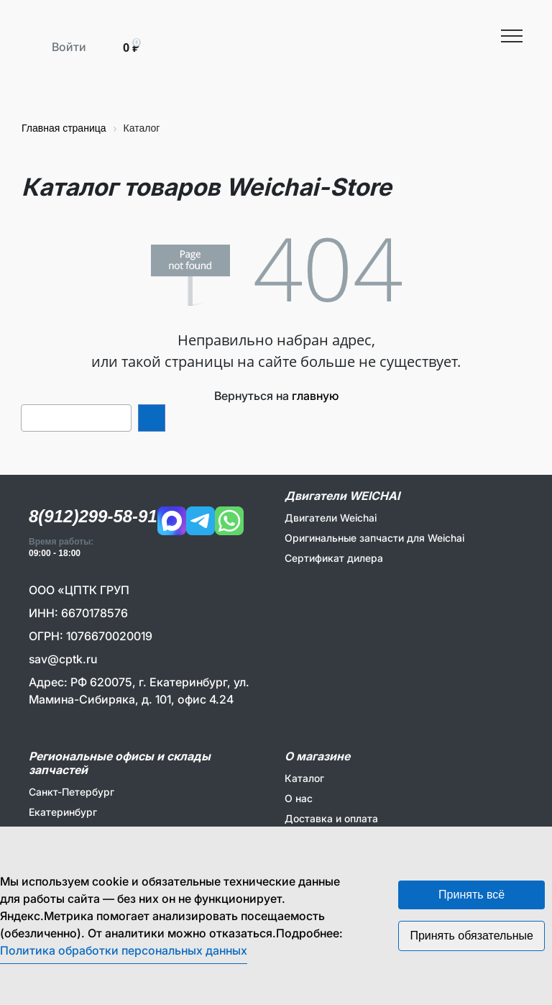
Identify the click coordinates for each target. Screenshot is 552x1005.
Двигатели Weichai (331, 517)
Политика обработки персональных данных (123, 950)
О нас (299, 798)
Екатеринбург (63, 812)
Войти (69, 47)
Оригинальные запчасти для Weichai (374, 538)
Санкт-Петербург (71, 792)
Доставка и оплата (331, 818)
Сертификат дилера (334, 558)
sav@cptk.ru (63, 659)
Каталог (304, 778)
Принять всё (471, 894)
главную (315, 395)
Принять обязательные (471, 935)
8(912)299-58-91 (93, 516)
